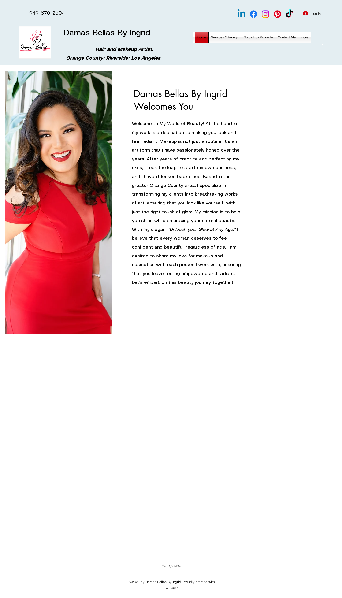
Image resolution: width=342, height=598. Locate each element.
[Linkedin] (241, 14)
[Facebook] (253, 14)
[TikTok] (289, 14)
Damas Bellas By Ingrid (107, 33)
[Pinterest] (277, 14)
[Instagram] (265, 14)
